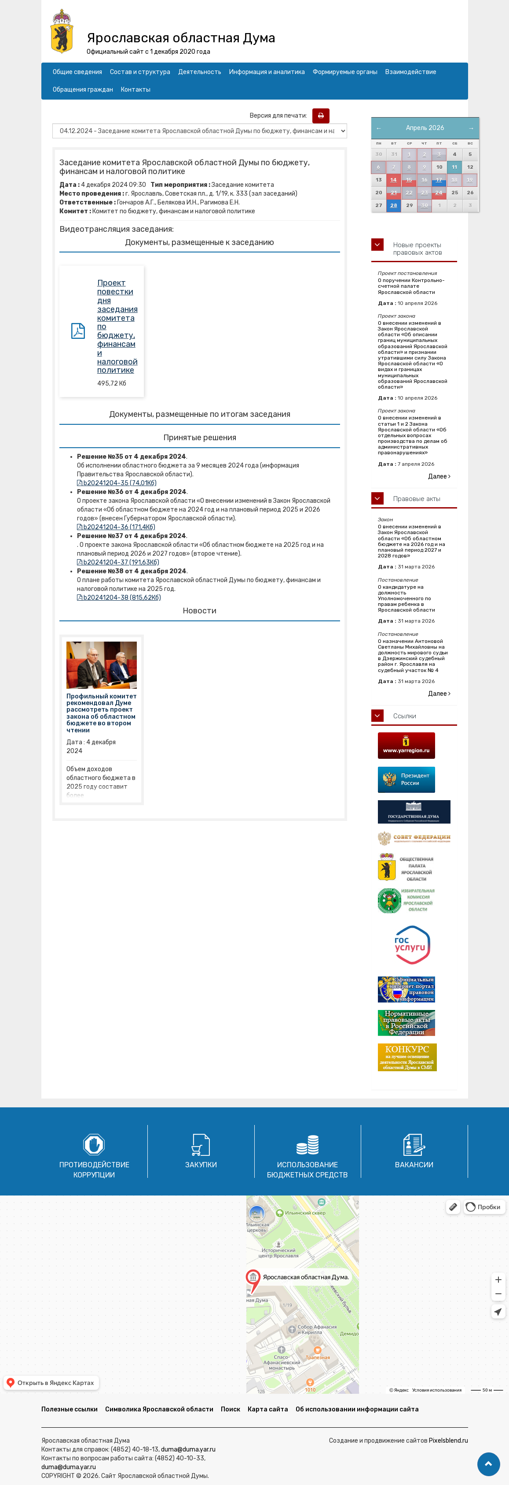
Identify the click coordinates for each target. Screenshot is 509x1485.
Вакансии (414, 1165)
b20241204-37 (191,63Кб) (118, 562)
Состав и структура (140, 72)
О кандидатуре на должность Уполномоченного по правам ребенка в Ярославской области (406, 598)
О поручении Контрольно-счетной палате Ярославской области (411, 286)
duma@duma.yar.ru (188, 1449)
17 (439, 180)
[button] (488, 1464)
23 (424, 193)
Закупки (201, 1165)
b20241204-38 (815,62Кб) (119, 597)
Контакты (135, 89)
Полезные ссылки (69, 1409)
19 (470, 180)
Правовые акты (416, 499)
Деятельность (199, 72)
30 (424, 205)
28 (393, 205)
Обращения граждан (83, 89)
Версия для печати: (280, 115)
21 (394, 193)
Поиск (230, 1409)
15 (409, 180)
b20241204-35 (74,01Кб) (117, 483)
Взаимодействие (410, 72)
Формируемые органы (345, 72)
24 (439, 193)
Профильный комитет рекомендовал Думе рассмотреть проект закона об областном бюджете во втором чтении (101, 713)
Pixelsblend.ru (448, 1440)
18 (454, 180)
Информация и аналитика (267, 72)
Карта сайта (268, 1409)
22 (409, 193)
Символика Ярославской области (159, 1409)
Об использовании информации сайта (357, 1409)
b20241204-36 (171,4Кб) (116, 527)
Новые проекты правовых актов (417, 248)
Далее (439, 476)
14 (393, 180)
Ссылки (404, 716)
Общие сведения (77, 72)
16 (424, 180)
